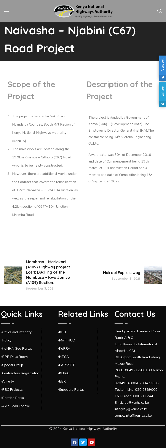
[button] (159, 11)
